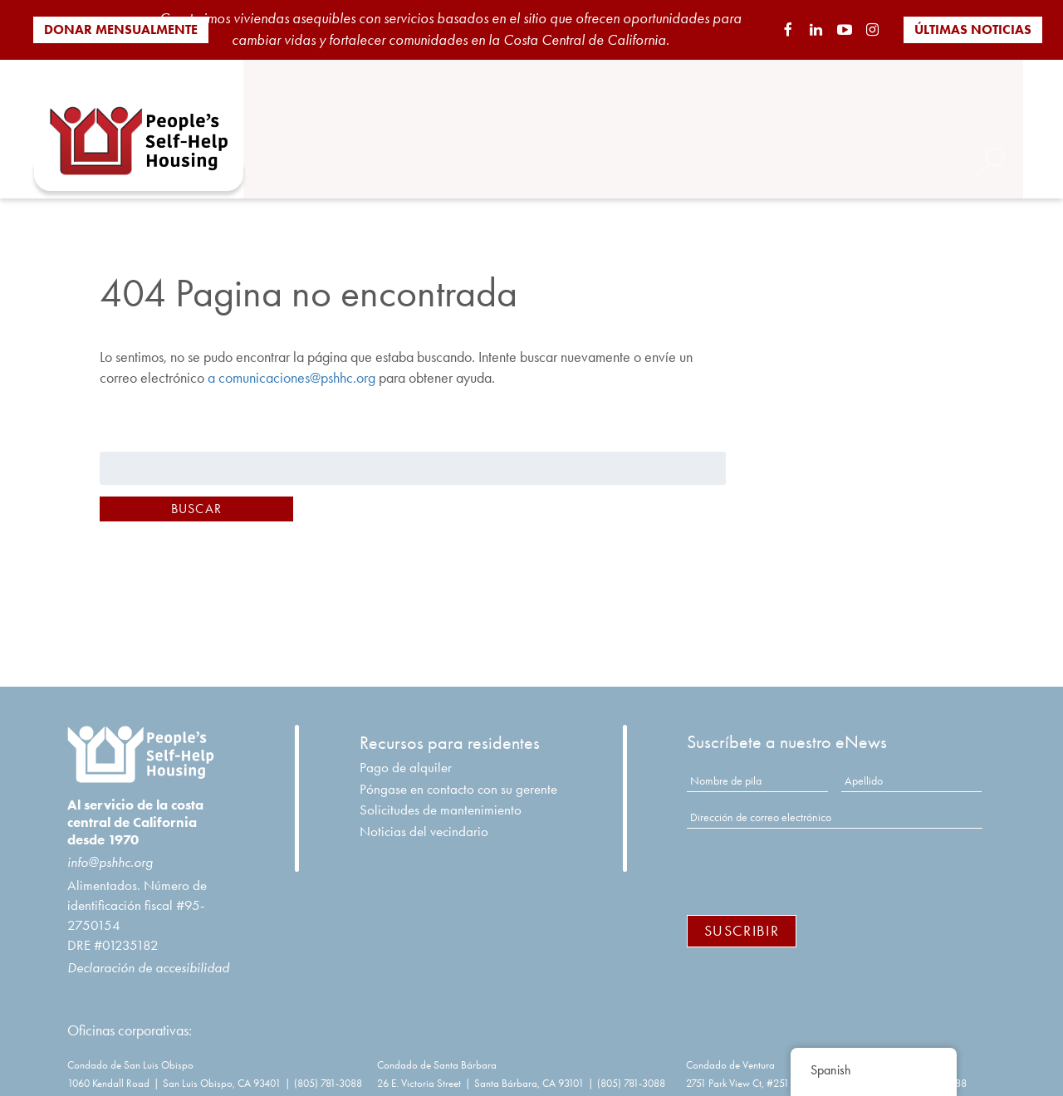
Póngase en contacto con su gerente (458, 774)
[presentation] (813, 855)
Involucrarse (690, 135)
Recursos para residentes (450, 729)
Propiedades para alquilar (536, 110)
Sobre (401, 110)
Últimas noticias (972, 29)
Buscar (196, 494)
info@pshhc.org (110, 847)
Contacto (873, 135)
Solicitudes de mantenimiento (441, 795)
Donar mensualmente (121, 29)
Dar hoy (956, 135)
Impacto (955, 110)
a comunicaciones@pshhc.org (291, 363)
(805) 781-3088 (328, 1069)
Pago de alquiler (406, 753)
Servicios (873, 110)
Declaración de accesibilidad (148, 953)
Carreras (786, 135)
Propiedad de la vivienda (733, 110)
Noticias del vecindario (424, 817)
